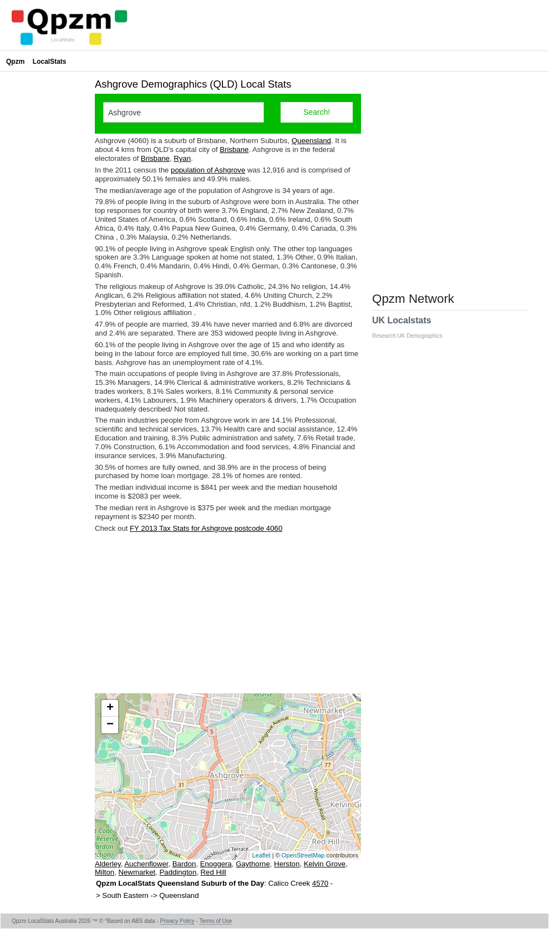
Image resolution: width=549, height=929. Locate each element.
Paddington (178, 872)
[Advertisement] (228, 613)
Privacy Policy (177, 921)
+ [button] (110, 708)
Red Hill (213, 872)
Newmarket (137, 872)
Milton (104, 872)
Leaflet (261, 855)
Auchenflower (146, 864)
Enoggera (216, 864)
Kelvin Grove (325, 864)
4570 (320, 883)
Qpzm (15, 61)
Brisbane (234, 149)
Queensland (311, 140)
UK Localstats (413, 327)
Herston (286, 864)
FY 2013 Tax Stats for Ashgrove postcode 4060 (206, 528)
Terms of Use (215, 921)
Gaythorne (253, 864)
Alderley (108, 864)
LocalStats (50, 61)
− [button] (110, 725)
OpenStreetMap (303, 855)
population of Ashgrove (208, 170)
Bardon (184, 864)
